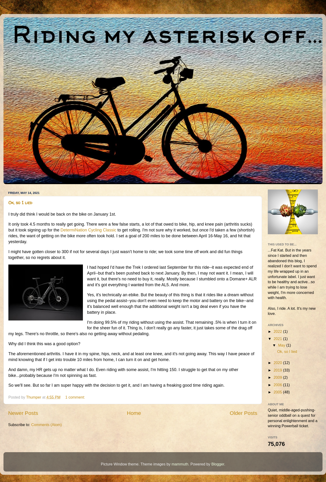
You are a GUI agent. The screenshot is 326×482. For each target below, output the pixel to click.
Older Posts (243, 413)
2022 (278, 331)
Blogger (217, 464)
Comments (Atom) (46, 425)
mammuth (180, 464)
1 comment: (75, 397)
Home (134, 413)
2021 (278, 339)
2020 (278, 363)
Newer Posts (23, 413)
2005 (278, 392)
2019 (278, 370)
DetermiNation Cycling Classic (88, 230)
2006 (278, 385)
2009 (278, 377)
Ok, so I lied (20, 203)
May (282, 345)
